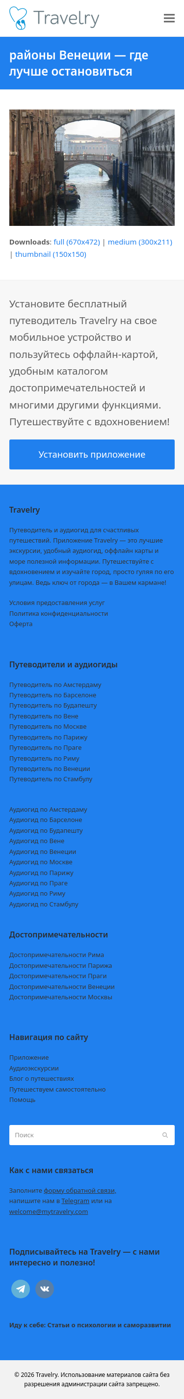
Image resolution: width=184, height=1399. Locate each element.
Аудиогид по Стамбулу (44, 904)
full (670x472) (76, 242)
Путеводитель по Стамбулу (50, 778)
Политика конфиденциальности (58, 613)
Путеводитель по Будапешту (53, 705)
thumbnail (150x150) (50, 254)
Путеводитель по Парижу (48, 737)
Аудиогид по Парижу (41, 872)
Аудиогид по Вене (36, 840)
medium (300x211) (140, 242)
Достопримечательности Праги (58, 975)
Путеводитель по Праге (45, 747)
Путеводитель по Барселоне (52, 694)
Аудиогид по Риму (37, 893)
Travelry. (47, 1375)
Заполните (63, 1190)
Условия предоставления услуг (57, 602)
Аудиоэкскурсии (34, 1068)
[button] (169, 18)
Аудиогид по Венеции (43, 851)
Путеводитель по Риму (44, 758)
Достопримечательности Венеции (62, 986)
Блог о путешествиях (41, 1078)
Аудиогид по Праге (38, 882)
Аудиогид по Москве (41, 861)
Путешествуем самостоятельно (57, 1089)
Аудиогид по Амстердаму (48, 809)
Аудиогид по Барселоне (45, 819)
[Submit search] (165, 1135)
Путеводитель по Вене (44, 716)
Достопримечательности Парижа (60, 965)
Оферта (21, 623)
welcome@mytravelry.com (48, 1211)
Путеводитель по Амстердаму (55, 684)
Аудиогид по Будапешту (46, 830)
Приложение (29, 1057)
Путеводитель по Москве (48, 726)
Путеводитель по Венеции (49, 768)
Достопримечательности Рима (56, 954)
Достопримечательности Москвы (60, 996)
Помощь (22, 1099)
